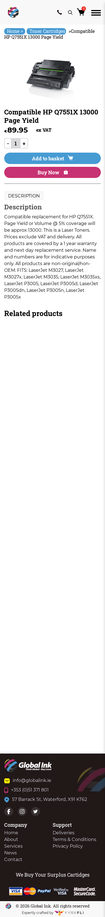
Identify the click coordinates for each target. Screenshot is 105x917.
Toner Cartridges (47, 31)
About (11, 839)
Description (24, 196)
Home (15, 31)
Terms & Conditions (74, 839)
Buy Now (53, 172)
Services (13, 846)
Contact (13, 859)
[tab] (24, 196)
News (10, 852)
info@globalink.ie (27, 780)
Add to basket (52, 158)
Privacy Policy (68, 846)
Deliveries (63, 832)
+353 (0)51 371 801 (26, 790)
